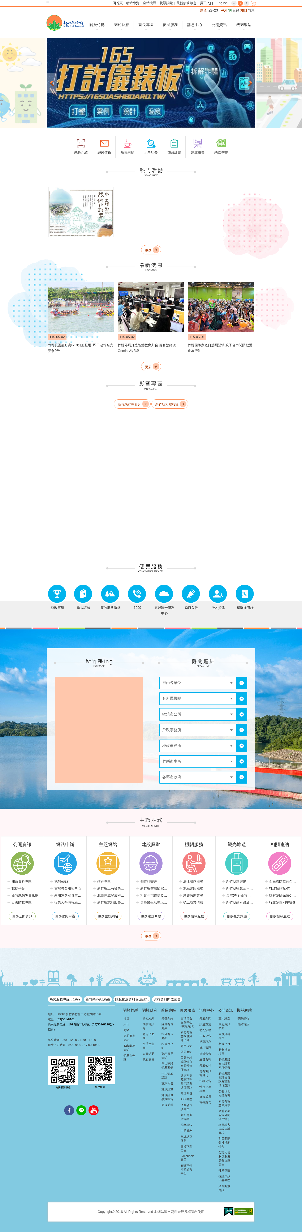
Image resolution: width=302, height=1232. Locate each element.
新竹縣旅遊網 (236, 881)
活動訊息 (205, 1041)
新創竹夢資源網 (186, 1117)
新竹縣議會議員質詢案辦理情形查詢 (224, 1079)
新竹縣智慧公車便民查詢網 (240, 888)
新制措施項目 (224, 1051)
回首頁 (118, 3)
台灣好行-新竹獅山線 (240, 895)
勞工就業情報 (193, 902)
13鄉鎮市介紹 (130, 1047)
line (81, 1105)
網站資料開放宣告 (167, 999)
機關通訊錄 (148, 1026)
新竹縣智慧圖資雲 (224, 1103)
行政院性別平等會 (282, 902)
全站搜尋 (149, 3)
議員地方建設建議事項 (224, 1128)
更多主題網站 (108, 916)
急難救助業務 (193, 895)
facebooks (69, 1105)
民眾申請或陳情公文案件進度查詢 (186, 1063)
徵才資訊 (205, 1047)
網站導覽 (132, 3)
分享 (253, 3)
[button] (151, 83)
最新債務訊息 (186, 3)
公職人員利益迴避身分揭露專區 (224, 1158)
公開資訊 (219, 25)
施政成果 (205, 1096)
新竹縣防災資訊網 (25, 895)
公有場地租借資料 (224, 1093)
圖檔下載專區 (186, 1148)
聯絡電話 (243, 1024)
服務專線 (186, 1125)
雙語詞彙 (166, 3)
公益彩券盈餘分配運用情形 (224, 1115)
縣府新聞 (205, 1018)
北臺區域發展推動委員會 (111, 895)
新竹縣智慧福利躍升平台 (186, 1036)
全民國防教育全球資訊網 (283, 881)
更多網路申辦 (65, 916)
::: (47, 2)
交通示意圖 (148, 1046)
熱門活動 (205, 1030)
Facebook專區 (187, 1157)
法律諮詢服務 (193, 881)
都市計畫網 (148, 881)
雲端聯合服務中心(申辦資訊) (187, 1022)
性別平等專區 (205, 1089)
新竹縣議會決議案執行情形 (224, 1063)
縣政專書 (148, 1059)
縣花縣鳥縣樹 (129, 1038)
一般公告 (205, 1036)
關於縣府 (121, 25)
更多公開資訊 (22, 916)
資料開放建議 (224, 1188)
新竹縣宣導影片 (129, 404)
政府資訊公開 (224, 1026)
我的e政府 (62, 881)
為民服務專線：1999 (65, 999)
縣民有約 (186, 1052)
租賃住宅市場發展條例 (154, 895)
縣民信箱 (186, 1046)
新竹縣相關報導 (167, 404)
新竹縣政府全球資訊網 (65, 22)
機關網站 (243, 25)
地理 (126, 1018)
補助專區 (224, 1170)
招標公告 (205, 1081)
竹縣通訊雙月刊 (205, 1073)
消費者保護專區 (186, 1107)
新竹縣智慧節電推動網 (154, 888)
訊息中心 (194, 25)
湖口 (243, 10)
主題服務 (186, 1130)
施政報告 (167, 1083)
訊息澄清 (205, 1024)
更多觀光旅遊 (237, 916)
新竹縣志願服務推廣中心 (111, 902)
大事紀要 (148, 1053)
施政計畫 (167, 1089)
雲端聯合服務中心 (67, 888)
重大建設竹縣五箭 (167, 1065)
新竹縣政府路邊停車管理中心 (240, 902)
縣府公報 (205, 1065)
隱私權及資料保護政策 (132, 999)
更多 (148, 250)
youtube (93, 1105)
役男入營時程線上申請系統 (68, 902)
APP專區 (187, 1099)
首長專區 (146, 25)
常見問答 (186, 1093)
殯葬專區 (104, 881)
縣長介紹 (167, 1018)
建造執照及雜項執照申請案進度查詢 (186, 1081)
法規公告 (205, 1053)
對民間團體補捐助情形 (224, 1142)
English (222, 3)
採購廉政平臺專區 (224, 1178)
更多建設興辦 (151, 916)
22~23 (213, 10)
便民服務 (170, 25)
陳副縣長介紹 (167, 1026)
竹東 (251, 10)
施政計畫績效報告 (167, 1097)
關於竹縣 (97, 25)
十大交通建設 (167, 1075)
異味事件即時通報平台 (186, 1169)
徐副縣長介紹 (167, 1036)
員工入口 (206, 3)
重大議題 (224, 1018)
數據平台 (18, 888)
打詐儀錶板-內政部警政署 (283, 888)
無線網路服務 (193, 888)
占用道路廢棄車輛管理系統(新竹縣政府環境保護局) (68, 895)
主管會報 (205, 1059)
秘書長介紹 (167, 1046)
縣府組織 (148, 1018)
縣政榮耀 (167, 1105)
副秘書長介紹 (167, 1055)
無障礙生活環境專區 (154, 902)
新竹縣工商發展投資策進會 (111, 888)
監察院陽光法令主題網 (283, 895)
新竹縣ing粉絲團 (98, 999)
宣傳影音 (205, 1102)
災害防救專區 (22, 902)
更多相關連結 (280, 916)
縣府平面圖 (148, 1036)
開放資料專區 (22, 881)
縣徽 (126, 1030)
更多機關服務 (194, 916)
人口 (126, 1024)
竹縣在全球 (129, 1057)
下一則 (250, 83)
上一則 (52, 83)
